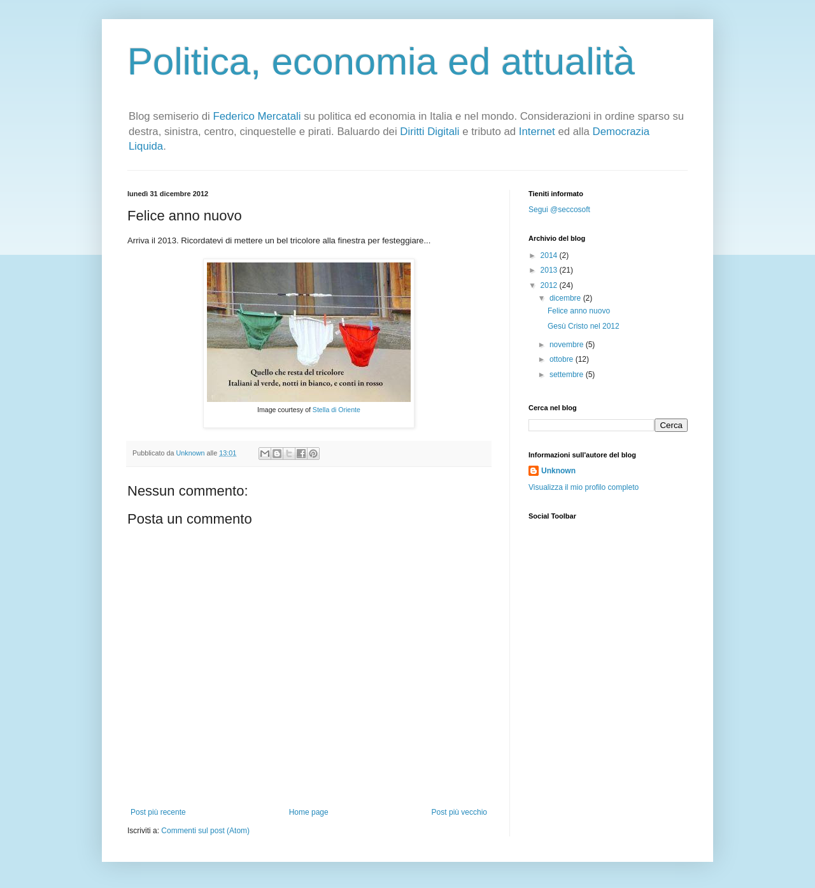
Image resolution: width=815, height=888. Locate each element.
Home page (309, 812)
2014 (550, 255)
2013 (550, 270)
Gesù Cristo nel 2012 (584, 326)
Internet (537, 131)
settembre (567, 374)
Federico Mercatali (257, 116)
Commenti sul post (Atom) (205, 830)
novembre (567, 344)
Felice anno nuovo (579, 310)
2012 (550, 285)
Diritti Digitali (429, 131)
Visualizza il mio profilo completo (583, 487)
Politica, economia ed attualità (381, 61)
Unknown (558, 470)
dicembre (566, 298)
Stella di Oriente (336, 409)
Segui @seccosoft (559, 209)
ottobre (562, 359)
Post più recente (158, 812)
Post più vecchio (459, 812)
